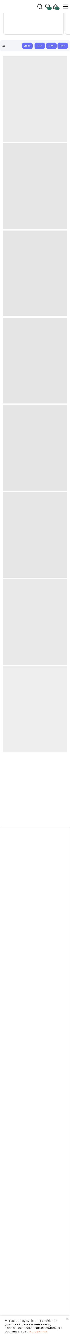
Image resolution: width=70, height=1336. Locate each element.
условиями (38, 1331)
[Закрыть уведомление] (67, 1319)
